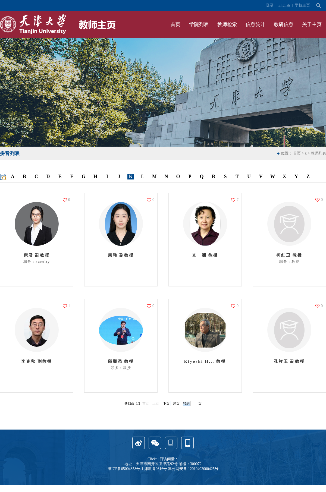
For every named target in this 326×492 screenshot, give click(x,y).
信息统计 (255, 24)
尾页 (176, 403)
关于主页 (312, 24)
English (284, 5)
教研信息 (283, 24)
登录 (270, 5)
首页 (175, 24)
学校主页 (302, 5)
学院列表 (199, 24)
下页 (166, 403)
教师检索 (227, 24)
